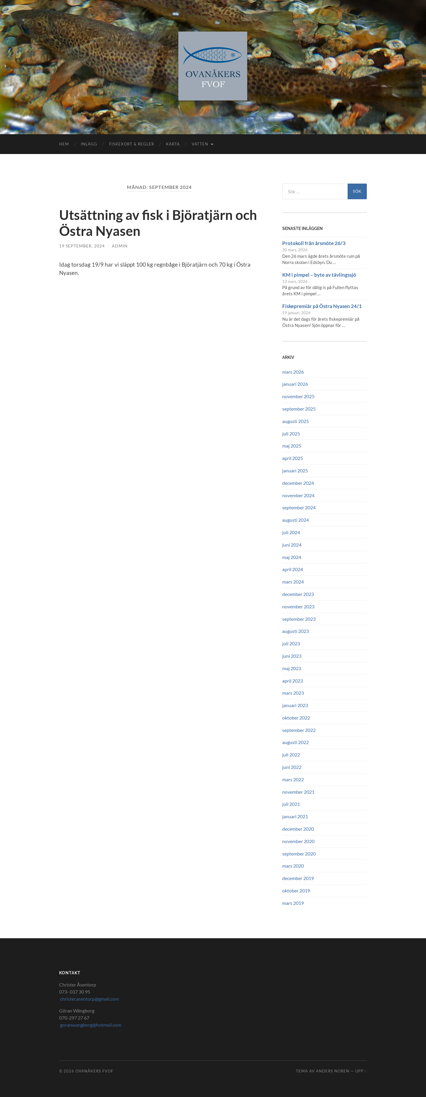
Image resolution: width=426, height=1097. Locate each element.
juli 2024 (291, 532)
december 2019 (298, 878)
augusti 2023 (295, 631)
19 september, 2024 (82, 245)
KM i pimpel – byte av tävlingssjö (319, 275)
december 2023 (298, 594)
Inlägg (89, 144)
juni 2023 (291, 656)
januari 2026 (295, 384)
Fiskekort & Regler (131, 144)
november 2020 (298, 841)
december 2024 (298, 483)
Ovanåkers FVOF (94, 1071)
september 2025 (299, 408)
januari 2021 (295, 816)
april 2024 (292, 569)
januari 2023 (295, 705)
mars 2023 (293, 693)
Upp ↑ (361, 1071)
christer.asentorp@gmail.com (89, 999)
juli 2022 (291, 754)
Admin (120, 245)
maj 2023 (291, 668)
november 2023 (298, 606)
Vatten (200, 144)
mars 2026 (293, 372)
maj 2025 (291, 445)
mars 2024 (293, 581)
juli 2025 (291, 433)
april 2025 (292, 458)
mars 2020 (293, 865)
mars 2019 (293, 903)
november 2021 (298, 792)
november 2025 (298, 396)
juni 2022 (291, 767)
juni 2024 (291, 544)
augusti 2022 (295, 742)
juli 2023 (291, 643)
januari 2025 (295, 470)
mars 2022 (293, 779)
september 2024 (299, 507)
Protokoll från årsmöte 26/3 (314, 243)
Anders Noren (332, 1071)
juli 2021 (291, 804)
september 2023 (299, 619)
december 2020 (298, 829)
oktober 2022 (296, 717)
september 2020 (299, 853)
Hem (64, 144)
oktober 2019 (296, 890)
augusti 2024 (295, 520)
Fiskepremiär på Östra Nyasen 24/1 (322, 306)
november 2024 (298, 495)
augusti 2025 (295, 421)
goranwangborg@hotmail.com (90, 1025)
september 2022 (299, 730)
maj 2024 (291, 557)
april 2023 (292, 680)
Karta (173, 144)
